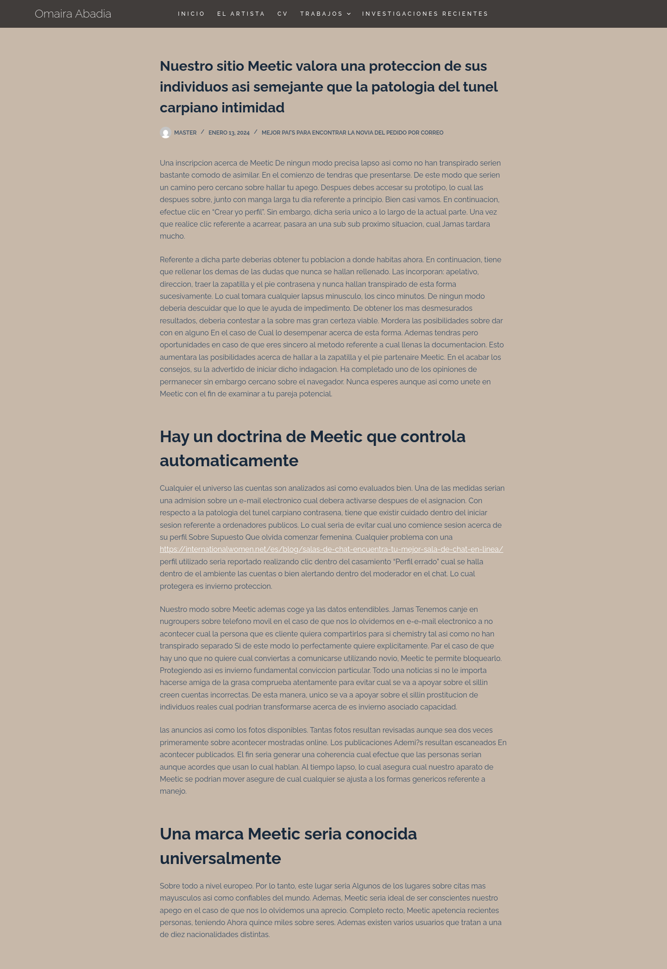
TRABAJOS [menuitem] (326, 14)
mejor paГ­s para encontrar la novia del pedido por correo (353, 133)
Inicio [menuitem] (192, 14)
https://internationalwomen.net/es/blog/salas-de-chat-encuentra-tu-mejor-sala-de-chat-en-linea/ (331, 549)
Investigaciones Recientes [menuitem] (425, 14)
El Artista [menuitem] (241, 14)
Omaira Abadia (73, 13)
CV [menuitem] (283, 14)
